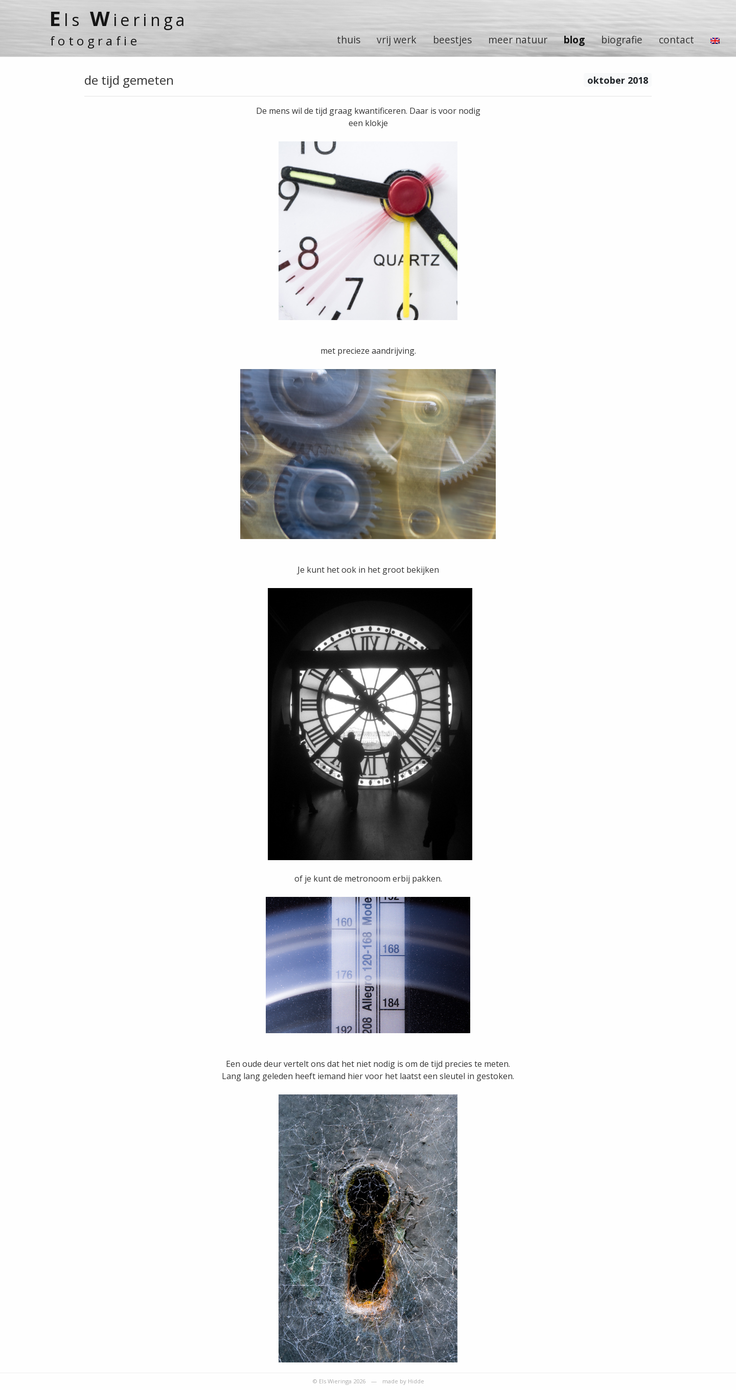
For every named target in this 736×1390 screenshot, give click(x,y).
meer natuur (517, 39)
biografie (621, 39)
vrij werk (397, 39)
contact (676, 39)
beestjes (452, 39)
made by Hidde (403, 1381)
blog (574, 39)
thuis (348, 39)
